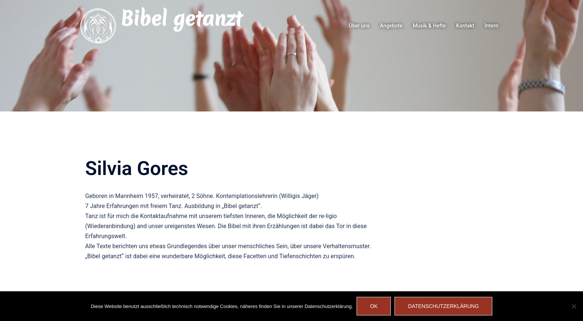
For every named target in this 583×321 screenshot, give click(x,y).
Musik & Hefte (429, 26)
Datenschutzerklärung (443, 306)
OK (373, 306)
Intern (491, 26)
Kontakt (465, 26)
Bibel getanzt (181, 18)
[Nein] (573, 306)
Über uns (359, 26)
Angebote (391, 26)
